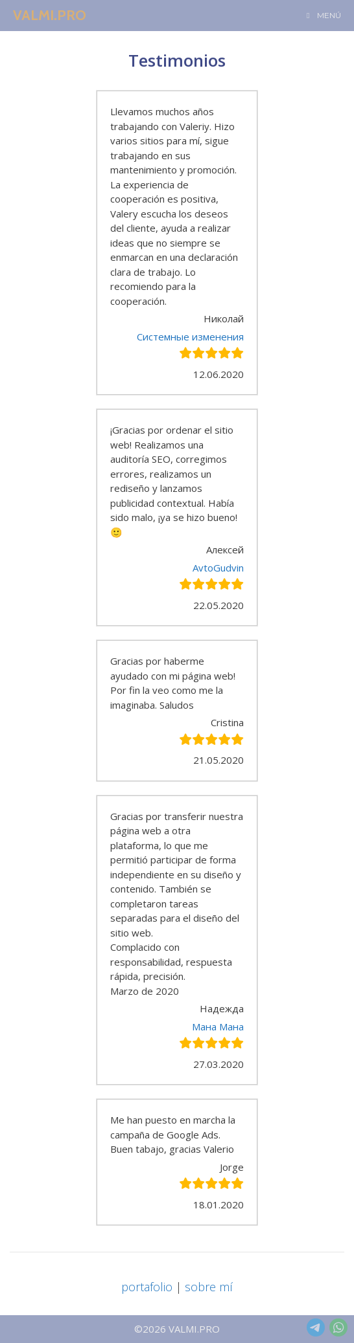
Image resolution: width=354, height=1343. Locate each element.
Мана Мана (218, 1026)
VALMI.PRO (49, 15)
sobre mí (209, 1286)
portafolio (146, 1286)
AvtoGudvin (218, 567)
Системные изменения (190, 336)
